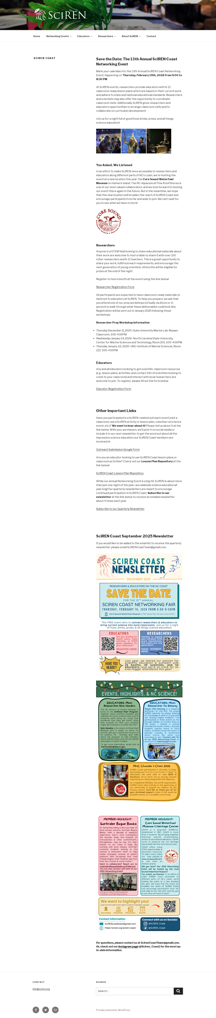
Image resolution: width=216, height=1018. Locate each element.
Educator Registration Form (113, 388)
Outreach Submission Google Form (118, 449)
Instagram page (128, 946)
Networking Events (59, 36)
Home (36, 36)
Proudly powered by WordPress (113, 1010)
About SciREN (131, 36)
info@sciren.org (41, 989)
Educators (85, 36)
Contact (151, 36)
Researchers (107, 36)
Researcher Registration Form (115, 287)
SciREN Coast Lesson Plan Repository (120, 473)
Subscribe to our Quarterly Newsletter (120, 508)
